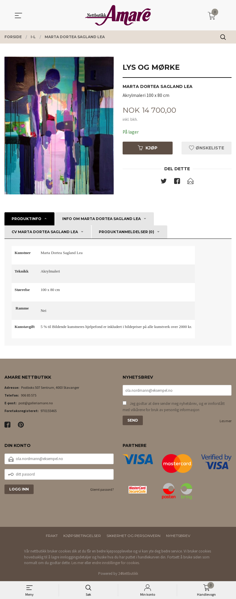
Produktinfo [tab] (26, 218)
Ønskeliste (206, 148)
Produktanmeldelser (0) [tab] (126, 232)
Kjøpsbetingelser (82, 535)
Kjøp (147, 148)
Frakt (52, 535)
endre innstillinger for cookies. (116, 562)
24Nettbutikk (128, 573)
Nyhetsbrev (178, 535)
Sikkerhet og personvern (133, 535)
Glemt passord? (102, 489)
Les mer (226, 421)
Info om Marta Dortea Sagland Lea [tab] (101, 218)
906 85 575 (28, 395)
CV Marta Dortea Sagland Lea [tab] (45, 232)
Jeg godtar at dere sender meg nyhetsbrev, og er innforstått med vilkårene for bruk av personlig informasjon (174, 407)
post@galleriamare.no (35, 403)
